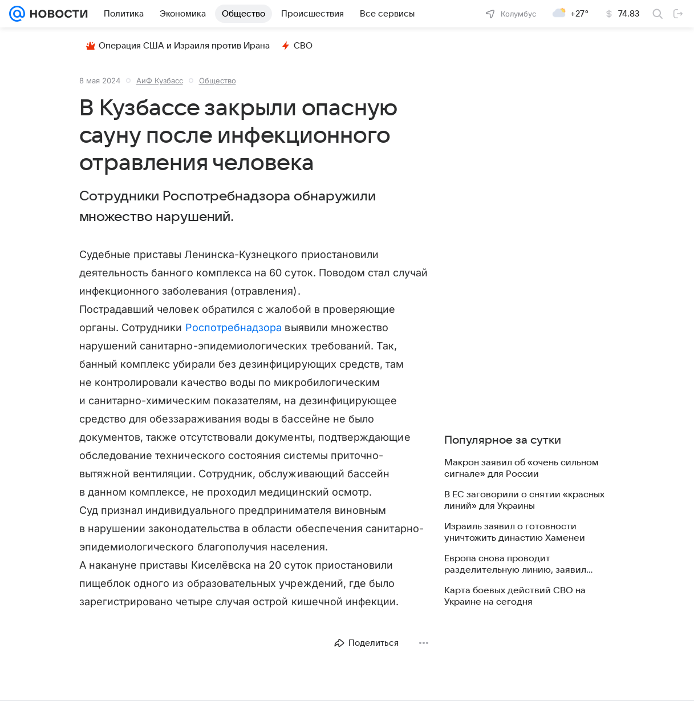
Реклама (98, 719)
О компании (54, 719)
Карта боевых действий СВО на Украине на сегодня (515, 596)
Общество (217, 80)
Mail (18, 719)
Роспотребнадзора (233, 327)
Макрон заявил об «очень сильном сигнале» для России (521, 468)
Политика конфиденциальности (404, 719)
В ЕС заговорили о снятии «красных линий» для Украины (524, 500)
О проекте (215, 719)
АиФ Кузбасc (159, 80)
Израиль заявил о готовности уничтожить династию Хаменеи (514, 532)
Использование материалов (513, 719)
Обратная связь (596, 719)
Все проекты (143, 719)
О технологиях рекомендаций (292, 719)
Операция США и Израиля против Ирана (178, 45)
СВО (296, 45)
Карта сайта (652, 719)
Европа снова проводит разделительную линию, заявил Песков (515, 564)
